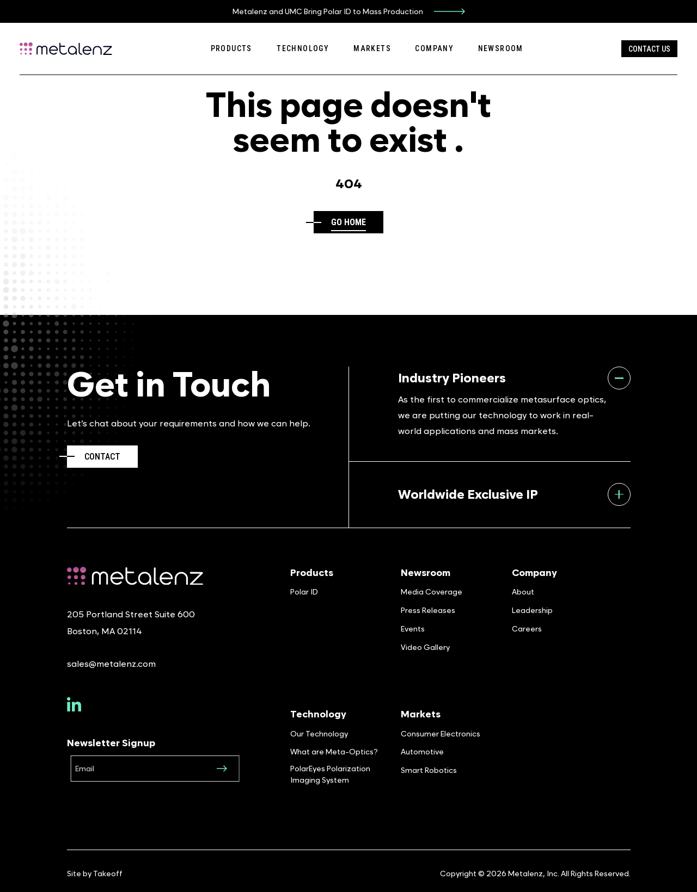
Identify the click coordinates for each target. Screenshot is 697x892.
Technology (303, 48)
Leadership (532, 610)
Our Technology (319, 733)
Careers (527, 628)
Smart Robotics (429, 770)
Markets (372, 48)
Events (413, 628)
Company (434, 48)
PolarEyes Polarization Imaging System (330, 774)
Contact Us (649, 49)
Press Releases (428, 610)
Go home (348, 222)
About (523, 591)
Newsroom (500, 48)
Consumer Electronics (440, 733)
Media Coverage (431, 591)
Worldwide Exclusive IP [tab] (514, 494)
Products (231, 48)
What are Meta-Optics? (334, 751)
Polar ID (304, 591)
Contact (102, 456)
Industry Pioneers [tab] (514, 378)
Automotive (422, 751)
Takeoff (108, 873)
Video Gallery (425, 647)
